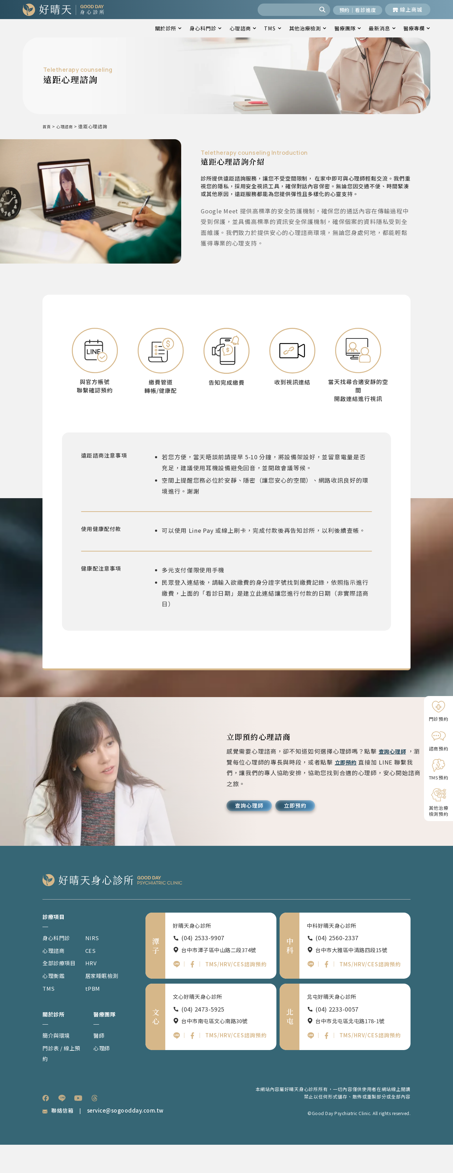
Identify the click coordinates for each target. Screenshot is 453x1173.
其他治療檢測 (307, 27)
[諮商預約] (438, 740)
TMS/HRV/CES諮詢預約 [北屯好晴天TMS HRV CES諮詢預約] (369, 1065)
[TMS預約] (438, 770)
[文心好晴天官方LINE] (176, 1065)
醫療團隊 (347, 27)
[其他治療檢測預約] (438, 802)
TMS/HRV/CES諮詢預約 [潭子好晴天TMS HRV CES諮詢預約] (235, 992)
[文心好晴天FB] (193, 1065)
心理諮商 (243, 27)
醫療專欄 (416, 27)
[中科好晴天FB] (327, 992)
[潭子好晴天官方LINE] (176, 992)
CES (95, 977)
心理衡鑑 (55, 1002)
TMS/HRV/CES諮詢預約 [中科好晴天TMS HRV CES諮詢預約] (369, 992)
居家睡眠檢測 (108, 1002)
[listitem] (45, 1126)
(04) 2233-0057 (337, 1037)
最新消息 (382, 27)
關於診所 (168, 27)
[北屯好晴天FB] (327, 1065)
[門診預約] (438, 711)
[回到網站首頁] (63, 9)
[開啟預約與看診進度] (354, 9)
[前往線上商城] (407, 9)
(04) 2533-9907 (202, 965)
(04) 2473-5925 (202, 1037)
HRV (96, 989)
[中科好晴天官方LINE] (311, 992)
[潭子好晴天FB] (193, 992)
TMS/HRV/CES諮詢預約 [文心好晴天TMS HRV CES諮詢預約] (235, 1065)
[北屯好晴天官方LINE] (311, 1065)
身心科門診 (206, 27)
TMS (272, 27)
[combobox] (281, 9)
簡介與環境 (58, 1063)
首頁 (47, 126)
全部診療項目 (61, 989)
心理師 (102, 1075)
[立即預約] (301, 831)
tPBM (98, 1015)
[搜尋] (317, 9)
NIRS (97, 964)
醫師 (99, 1063)
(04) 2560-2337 (337, 965)
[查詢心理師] (251, 831)
